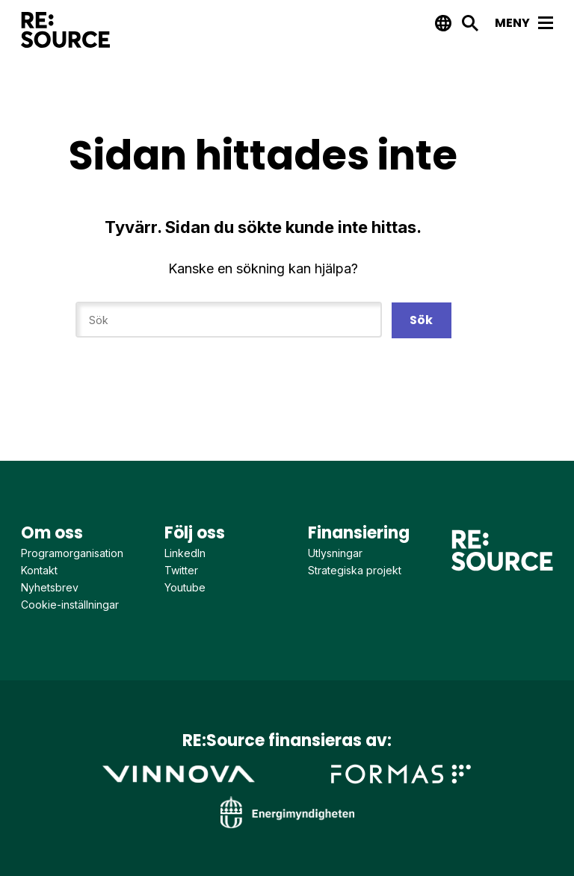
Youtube (185, 587)
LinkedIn (185, 553)
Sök (421, 320)
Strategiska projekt (354, 570)
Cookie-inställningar (70, 604)
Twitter (181, 570)
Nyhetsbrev (49, 587)
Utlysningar (335, 553)
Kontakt (39, 570)
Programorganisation (72, 553)
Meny (524, 22)
